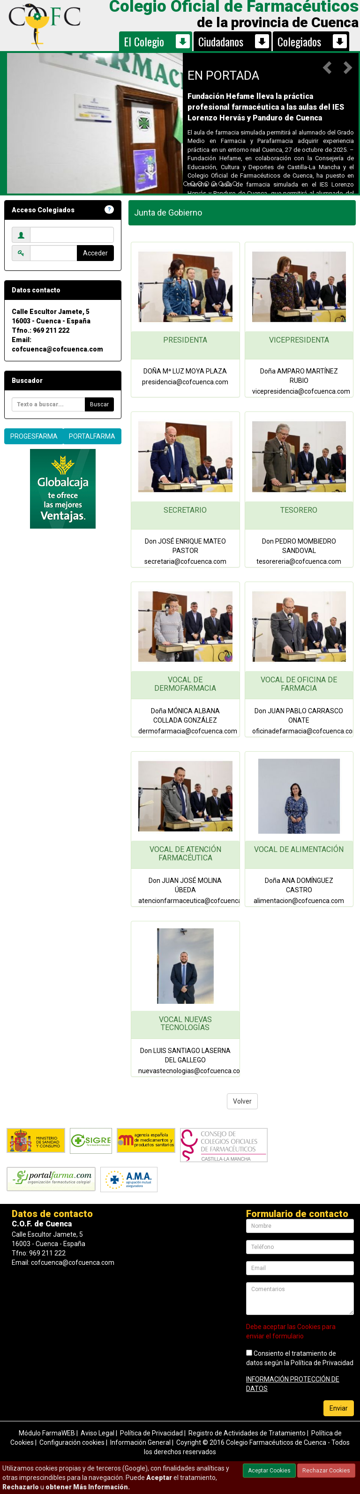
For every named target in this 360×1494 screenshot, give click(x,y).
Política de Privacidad (151, 1433)
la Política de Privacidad (318, 1363)
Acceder (95, 253)
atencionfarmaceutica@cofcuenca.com (197, 900)
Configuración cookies (72, 1442)
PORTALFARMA (92, 436)
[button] (328, 67)
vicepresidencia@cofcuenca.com (301, 391)
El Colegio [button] (144, 41)
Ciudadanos (220, 41)
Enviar (339, 1408)
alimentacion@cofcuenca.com (299, 900)
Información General (140, 1442)
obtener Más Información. (87, 1487)
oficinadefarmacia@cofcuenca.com (305, 731)
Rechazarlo (20, 1487)
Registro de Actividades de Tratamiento (247, 1433)
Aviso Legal (97, 1433)
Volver (242, 1101)
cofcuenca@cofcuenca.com (57, 349)
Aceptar (159, 1477)
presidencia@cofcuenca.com (185, 382)
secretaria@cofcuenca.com (185, 561)
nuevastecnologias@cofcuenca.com (192, 1071)
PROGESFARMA (34, 436)
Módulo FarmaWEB (47, 1433)
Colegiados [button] (299, 41)
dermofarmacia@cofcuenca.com (187, 731)
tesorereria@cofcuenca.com (298, 561)
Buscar (99, 404)
